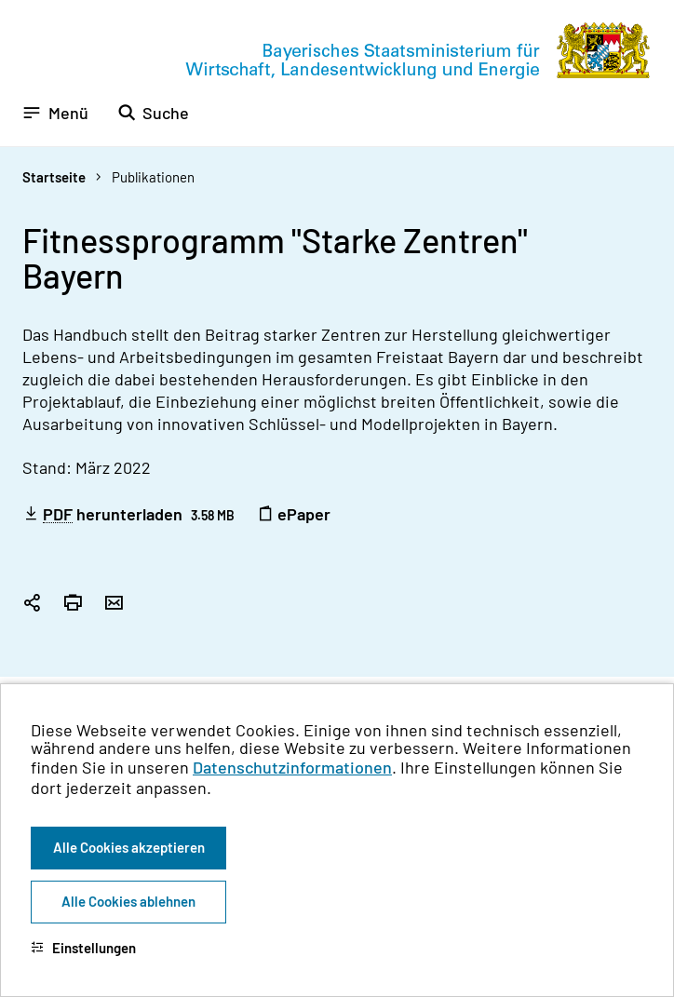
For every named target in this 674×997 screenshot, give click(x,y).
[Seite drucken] (72, 604)
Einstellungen (83, 947)
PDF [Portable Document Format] (58, 514)
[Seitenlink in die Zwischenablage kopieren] (31, 604)
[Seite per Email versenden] (113, 604)
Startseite (54, 176)
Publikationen (153, 176)
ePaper (293, 514)
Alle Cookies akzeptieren (129, 847)
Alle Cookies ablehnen (128, 901)
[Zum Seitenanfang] (635, 499)
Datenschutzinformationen (292, 767)
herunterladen (128, 514)
